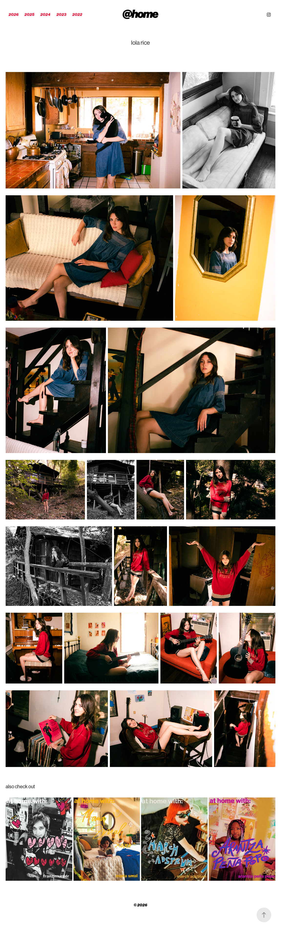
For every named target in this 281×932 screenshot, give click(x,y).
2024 (45, 14)
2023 (61, 14)
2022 (77, 14)
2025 (29, 14)
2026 (14, 14)
